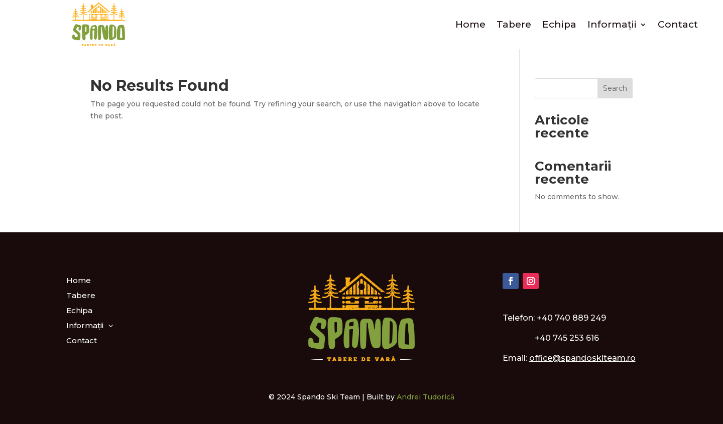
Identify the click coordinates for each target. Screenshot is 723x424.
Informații (612, 24)
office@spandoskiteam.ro (582, 358)
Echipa (559, 24)
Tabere (514, 24)
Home (470, 24)
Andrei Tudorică (425, 396)
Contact (678, 24)
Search (615, 88)
